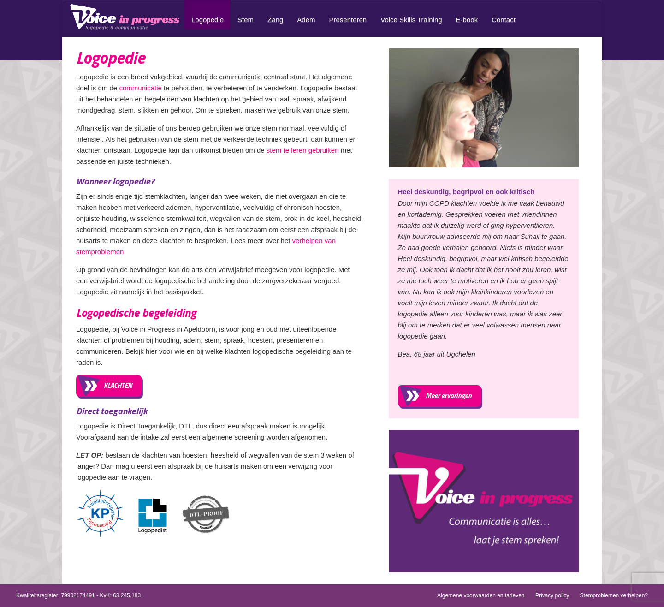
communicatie (140, 88)
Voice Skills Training (411, 20)
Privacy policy (552, 595)
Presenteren (348, 20)
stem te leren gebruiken (303, 150)
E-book (467, 20)
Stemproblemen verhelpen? (614, 595)
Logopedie (207, 20)
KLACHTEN (118, 385)
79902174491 (78, 595)
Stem (245, 20)
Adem (306, 20)
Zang (275, 20)
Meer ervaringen (449, 395)
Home (126, 17)
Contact (504, 20)
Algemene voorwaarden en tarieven (480, 595)
